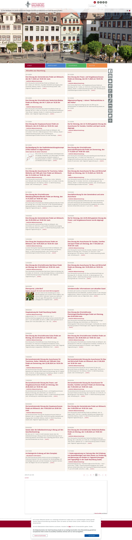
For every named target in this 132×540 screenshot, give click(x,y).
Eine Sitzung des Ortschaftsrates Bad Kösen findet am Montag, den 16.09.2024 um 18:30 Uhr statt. (44, 266)
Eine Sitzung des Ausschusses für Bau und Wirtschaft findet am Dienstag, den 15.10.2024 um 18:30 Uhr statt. (87, 173)
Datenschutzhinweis (40, 535)
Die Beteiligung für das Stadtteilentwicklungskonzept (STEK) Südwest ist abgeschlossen (45, 148)
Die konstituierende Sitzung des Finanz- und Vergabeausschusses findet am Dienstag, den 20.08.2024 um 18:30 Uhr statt (42, 385)
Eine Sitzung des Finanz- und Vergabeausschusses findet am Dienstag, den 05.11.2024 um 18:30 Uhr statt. (86, 79)
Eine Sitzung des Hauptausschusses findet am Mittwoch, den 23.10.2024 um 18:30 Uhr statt (42, 125)
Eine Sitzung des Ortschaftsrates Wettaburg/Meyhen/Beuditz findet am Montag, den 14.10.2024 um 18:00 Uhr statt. (44, 196)
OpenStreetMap (98, 513)
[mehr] (44, 88)
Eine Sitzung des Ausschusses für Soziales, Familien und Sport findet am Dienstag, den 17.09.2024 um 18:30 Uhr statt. (86, 244)
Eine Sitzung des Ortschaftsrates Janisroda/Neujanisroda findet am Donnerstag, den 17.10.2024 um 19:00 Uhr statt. (86, 149)
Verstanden (92, 535)
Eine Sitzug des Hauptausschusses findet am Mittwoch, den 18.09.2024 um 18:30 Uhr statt (42, 243)
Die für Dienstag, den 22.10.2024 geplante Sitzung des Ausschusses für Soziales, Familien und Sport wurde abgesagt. (87, 126)
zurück (27, 478)
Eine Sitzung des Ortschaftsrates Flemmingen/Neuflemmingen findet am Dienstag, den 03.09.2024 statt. (85, 314)
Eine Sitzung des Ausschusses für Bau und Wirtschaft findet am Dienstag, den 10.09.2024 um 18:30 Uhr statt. (87, 267)
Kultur (92, 66)
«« (84, 475)
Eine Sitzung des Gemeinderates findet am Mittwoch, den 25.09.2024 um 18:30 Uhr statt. (45, 219)
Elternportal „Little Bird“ (34, 289)
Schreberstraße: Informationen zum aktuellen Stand (86, 289)
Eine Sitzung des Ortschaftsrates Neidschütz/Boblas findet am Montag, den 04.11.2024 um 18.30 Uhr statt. (44, 102)
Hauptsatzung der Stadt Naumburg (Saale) (41, 312)
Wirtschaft (52, 66)
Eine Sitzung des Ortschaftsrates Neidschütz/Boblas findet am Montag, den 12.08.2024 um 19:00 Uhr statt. (86, 432)
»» (105, 475)
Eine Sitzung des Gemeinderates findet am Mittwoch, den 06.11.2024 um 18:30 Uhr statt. (45, 78)
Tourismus (73, 66)
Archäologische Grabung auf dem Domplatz (41, 453)
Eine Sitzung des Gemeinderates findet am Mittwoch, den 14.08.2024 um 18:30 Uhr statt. (87, 407)
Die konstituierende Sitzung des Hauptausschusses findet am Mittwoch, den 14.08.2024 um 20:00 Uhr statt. (44, 408)
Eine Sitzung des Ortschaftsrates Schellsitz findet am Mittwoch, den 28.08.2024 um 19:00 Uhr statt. (87, 337)
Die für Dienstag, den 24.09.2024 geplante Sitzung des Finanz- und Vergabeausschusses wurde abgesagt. (87, 219)
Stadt (29, 66)
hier (70, 526)
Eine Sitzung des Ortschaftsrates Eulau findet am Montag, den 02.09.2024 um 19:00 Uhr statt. (43, 337)
